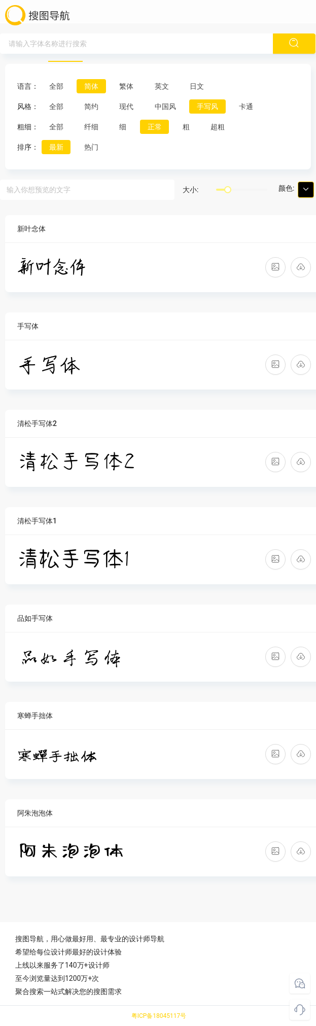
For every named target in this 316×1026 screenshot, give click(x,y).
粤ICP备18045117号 (159, 1015)
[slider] (227, 189)
